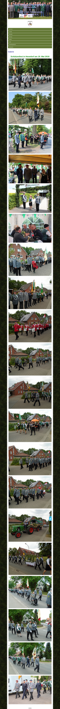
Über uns (10, 29)
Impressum (11, 47)
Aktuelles (10, 34)
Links (10, 41)
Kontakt (10, 31)
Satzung (10, 36)
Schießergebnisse (12, 44)
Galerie (10, 39)
